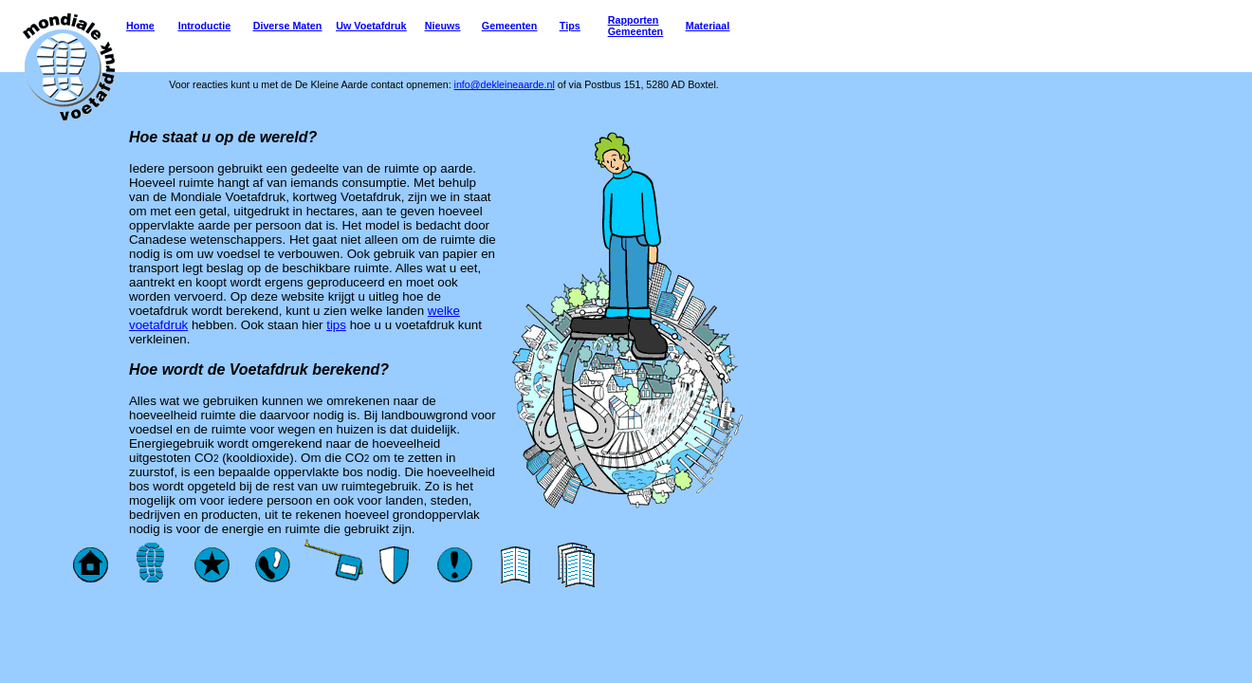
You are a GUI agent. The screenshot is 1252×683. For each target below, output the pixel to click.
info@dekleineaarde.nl (504, 84)
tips (336, 325)
